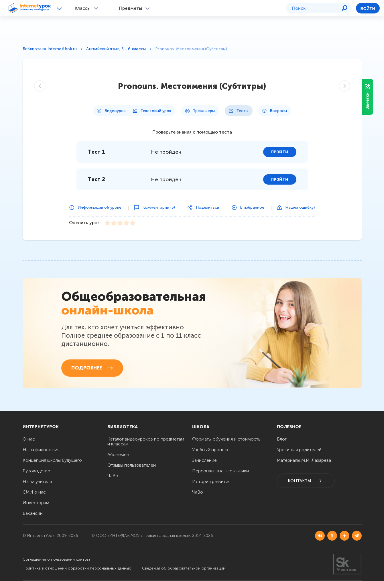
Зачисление (204, 460)
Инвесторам (36, 502)
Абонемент (119, 454)
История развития (211, 481)
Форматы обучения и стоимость (226, 439)
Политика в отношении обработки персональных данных (77, 568)
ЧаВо (112, 476)
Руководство (36, 471)
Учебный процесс (211, 449)
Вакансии (33, 513)
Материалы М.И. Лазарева (304, 460)
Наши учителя (37, 481)
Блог (282, 439)
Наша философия (41, 449)
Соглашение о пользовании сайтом (56, 559)
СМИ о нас (34, 492)
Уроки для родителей (299, 449)
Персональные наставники (220, 471)
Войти (368, 8)
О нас (29, 439)
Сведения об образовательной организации (184, 568)
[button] (60, 8)
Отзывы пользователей (131, 465)
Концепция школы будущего (52, 460)
